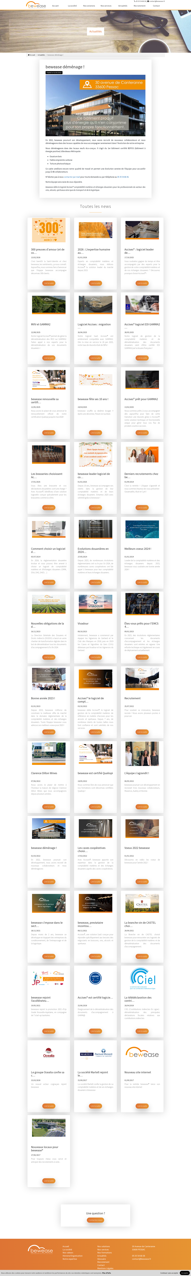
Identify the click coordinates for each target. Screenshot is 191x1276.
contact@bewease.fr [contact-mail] (157, 1)
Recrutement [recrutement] (140, 5)
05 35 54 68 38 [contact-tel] (141, 1)
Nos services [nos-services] (106, 5)
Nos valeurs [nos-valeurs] (68, 1252)
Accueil (31, 55)
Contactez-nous (95, 1221)
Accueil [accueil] (55, 5)
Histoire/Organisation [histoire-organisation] (72, 1255)
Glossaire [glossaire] (101, 1258)
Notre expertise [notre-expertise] (70, 1258)
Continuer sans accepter (169, 1273)
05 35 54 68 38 (123, 177)
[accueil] (36, 5)
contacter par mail (72, 177)
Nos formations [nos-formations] (104, 1252)
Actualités (41, 55)
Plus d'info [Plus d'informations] (106, 1273)
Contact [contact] (156, 5)
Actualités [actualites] (122, 5)
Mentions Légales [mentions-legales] (105, 1268)
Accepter (184, 1273)
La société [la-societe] (72, 5)
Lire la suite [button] (49, 283)
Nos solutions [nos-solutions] (89, 5)
